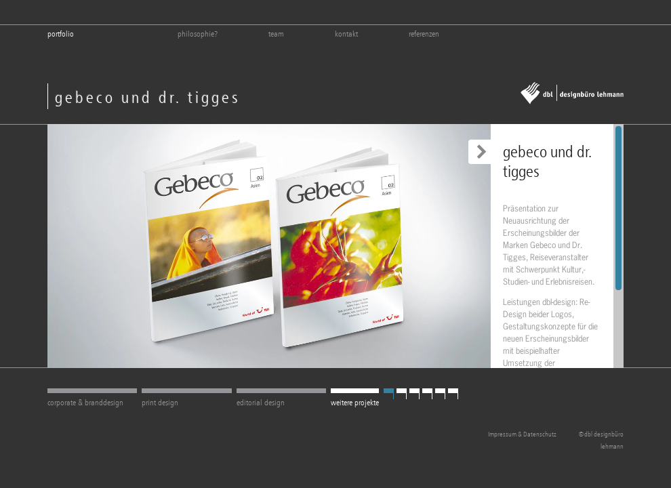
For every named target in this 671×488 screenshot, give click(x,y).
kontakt (346, 34)
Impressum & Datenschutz (522, 434)
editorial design (261, 402)
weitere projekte (355, 402)
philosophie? (198, 34)
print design (160, 402)
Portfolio (60, 34)
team (276, 34)
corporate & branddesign (85, 402)
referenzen (424, 34)
